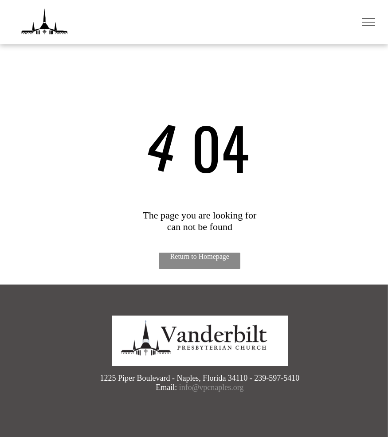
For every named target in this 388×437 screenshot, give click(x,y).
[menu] (368, 22)
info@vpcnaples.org (211, 387)
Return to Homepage (199, 256)
